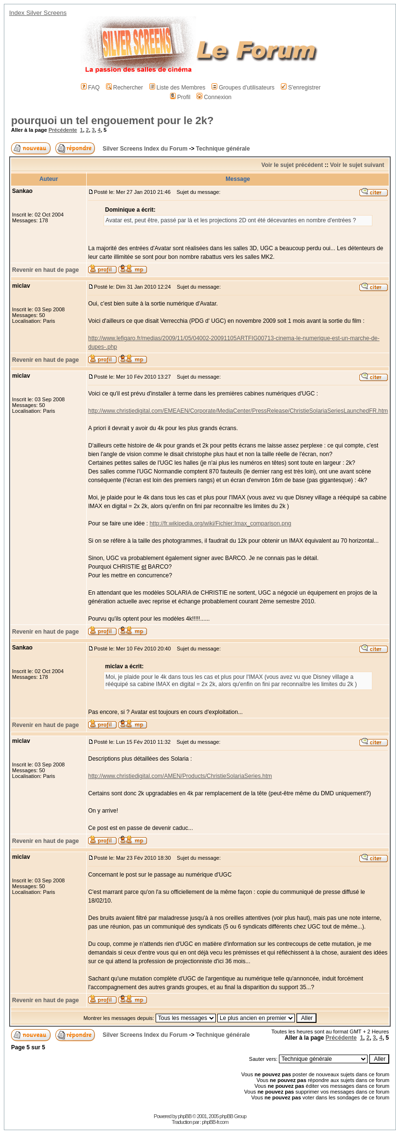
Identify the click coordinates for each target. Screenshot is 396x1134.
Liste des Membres (177, 87)
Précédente (63, 130)
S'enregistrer (301, 87)
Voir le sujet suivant (357, 165)
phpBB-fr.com (215, 1122)
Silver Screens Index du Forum (145, 148)
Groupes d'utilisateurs (243, 87)
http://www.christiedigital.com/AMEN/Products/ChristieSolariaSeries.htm (180, 776)
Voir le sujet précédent (292, 165)
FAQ (90, 87)
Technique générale (223, 148)
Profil (180, 97)
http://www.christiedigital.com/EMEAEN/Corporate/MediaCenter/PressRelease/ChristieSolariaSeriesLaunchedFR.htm (238, 411)
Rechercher (124, 87)
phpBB (184, 1116)
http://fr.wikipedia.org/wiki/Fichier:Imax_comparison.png (220, 523)
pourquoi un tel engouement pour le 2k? (112, 121)
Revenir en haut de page (45, 270)
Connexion (214, 97)
